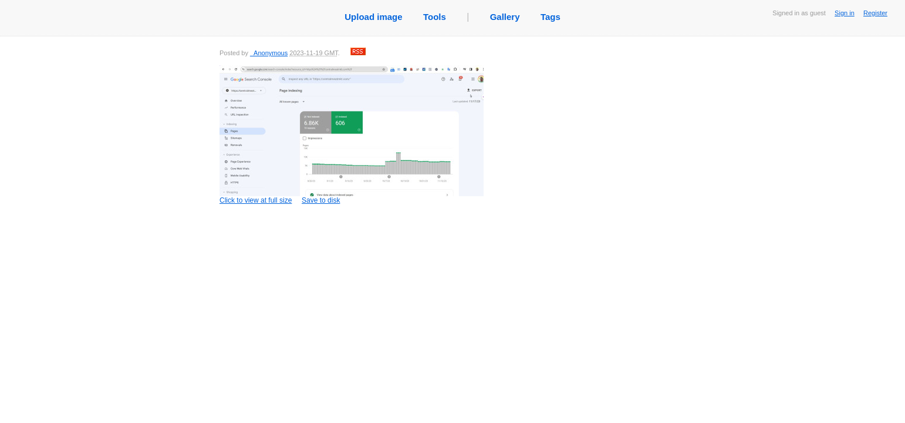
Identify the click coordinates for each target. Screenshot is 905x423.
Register (875, 12)
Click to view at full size (352, 134)
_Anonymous (269, 52)
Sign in (845, 12)
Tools (434, 17)
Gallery (505, 17)
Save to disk (321, 200)
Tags (550, 17)
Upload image (373, 17)
